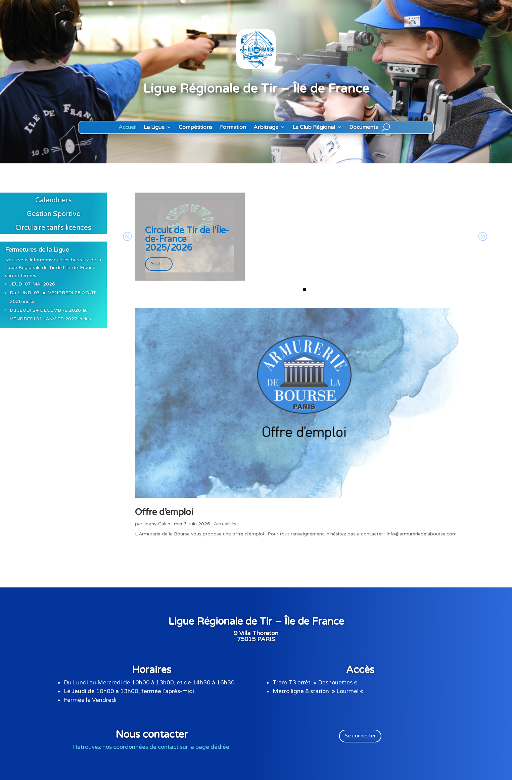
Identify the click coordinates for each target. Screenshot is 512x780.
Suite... (159, 263)
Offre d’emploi (164, 512)
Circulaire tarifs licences (53, 228)
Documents (363, 127)
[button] (304, 289)
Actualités (225, 524)
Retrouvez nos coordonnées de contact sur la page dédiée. (152, 746)
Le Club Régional (313, 127)
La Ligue (154, 127)
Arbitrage (265, 127)
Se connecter (360, 736)
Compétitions (196, 127)
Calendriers (53, 200)
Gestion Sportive (54, 214)
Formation (233, 127)
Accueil (127, 127)
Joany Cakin (157, 524)
